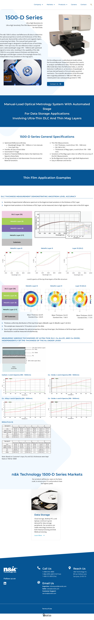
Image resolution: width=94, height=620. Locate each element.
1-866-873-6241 (48, 574)
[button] (91, 4)
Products (63, 4)
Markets (51, 4)
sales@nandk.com (53, 589)
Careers (74, 4)
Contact (84, 4)
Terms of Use (47, 609)
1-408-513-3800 (48, 572)
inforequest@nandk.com (58, 586)
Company (38, 4)
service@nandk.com (49, 593)
